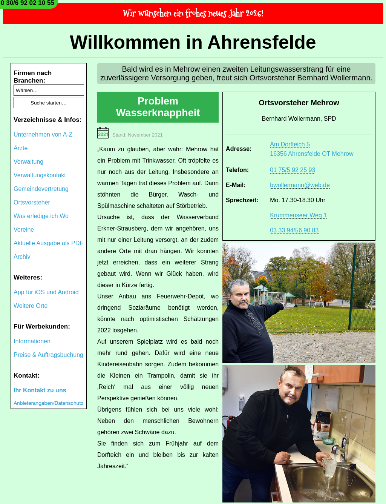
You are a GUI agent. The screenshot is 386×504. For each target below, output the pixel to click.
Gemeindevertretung (41, 189)
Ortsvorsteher (32, 202)
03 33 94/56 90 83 (294, 230)
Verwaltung (28, 161)
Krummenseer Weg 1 (298, 215)
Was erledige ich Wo (41, 216)
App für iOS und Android (46, 292)
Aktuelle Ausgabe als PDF (48, 243)
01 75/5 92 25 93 (292, 170)
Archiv (22, 257)
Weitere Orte (30, 306)
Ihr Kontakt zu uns (40, 390)
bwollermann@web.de (300, 185)
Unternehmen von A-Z (43, 134)
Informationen (32, 341)
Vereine (24, 229)
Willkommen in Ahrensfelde (193, 42)
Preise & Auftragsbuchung (48, 355)
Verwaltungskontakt (40, 175)
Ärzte (21, 148)
